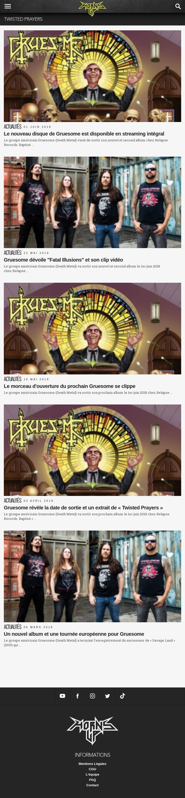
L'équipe (92, 774)
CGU (92, 769)
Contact (92, 785)
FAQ (92, 780)
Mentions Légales (92, 764)
